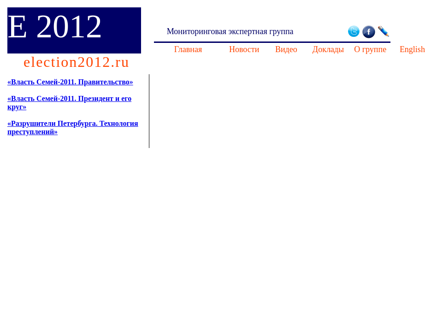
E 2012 (54, 26)
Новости (244, 49)
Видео (286, 49)
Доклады (328, 49)
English (412, 49)
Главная (188, 49)
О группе (370, 49)
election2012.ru (77, 61)
